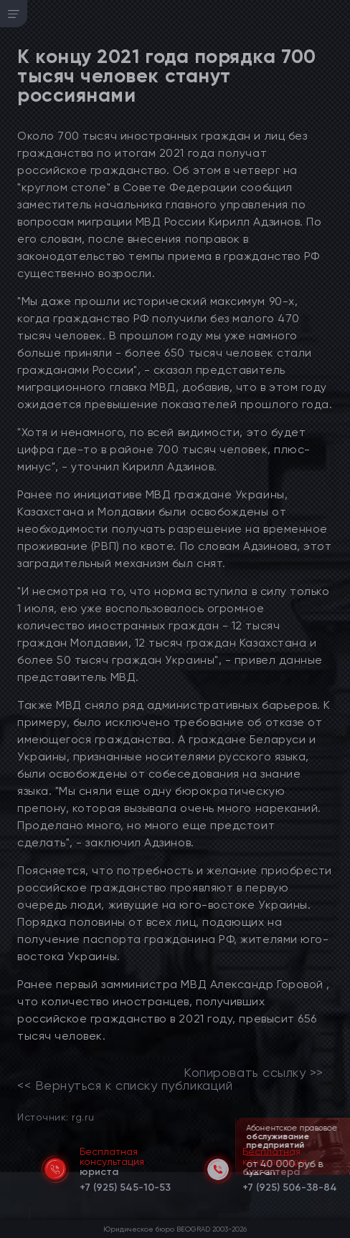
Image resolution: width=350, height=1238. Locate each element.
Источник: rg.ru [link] (55, 1116)
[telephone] (125, 1185)
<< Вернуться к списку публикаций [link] (124, 1085)
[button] (341, 1173)
